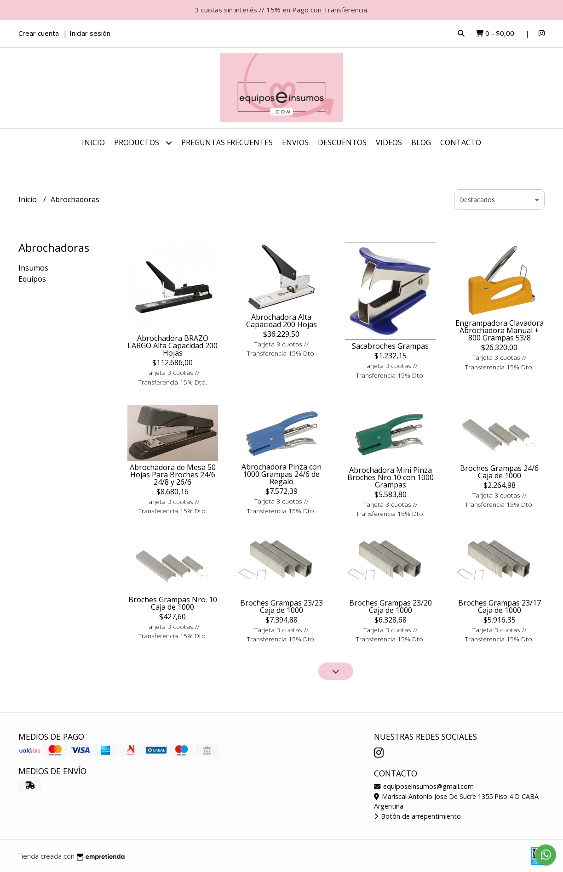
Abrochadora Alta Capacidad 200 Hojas (281, 320)
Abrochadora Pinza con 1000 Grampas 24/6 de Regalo (281, 474)
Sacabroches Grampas (390, 346)
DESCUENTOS (342, 142)
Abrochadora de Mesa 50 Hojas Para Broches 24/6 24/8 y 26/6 (173, 474)
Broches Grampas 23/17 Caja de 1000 (499, 606)
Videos (389, 142)
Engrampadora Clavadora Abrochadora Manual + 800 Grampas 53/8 (499, 330)
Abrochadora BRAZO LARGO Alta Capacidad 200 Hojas (172, 345)
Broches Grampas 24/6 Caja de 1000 (499, 472)
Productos (143, 143)
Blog (421, 142)
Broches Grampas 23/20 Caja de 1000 (390, 606)
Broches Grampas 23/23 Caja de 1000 (281, 606)
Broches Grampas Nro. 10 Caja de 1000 (172, 603)
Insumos (33, 268)
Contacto (460, 142)
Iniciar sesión (89, 33)
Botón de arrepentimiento (417, 816)
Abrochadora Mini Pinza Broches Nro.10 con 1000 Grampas (390, 477)
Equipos (32, 279)
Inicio (93, 142)
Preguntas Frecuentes (227, 142)
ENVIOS (295, 142)
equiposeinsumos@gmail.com (424, 786)
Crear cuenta (38, 33)
